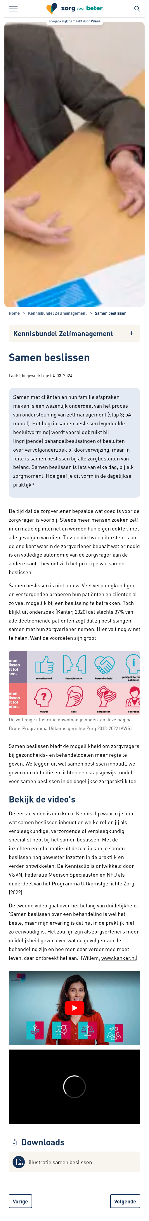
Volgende (125, 1201)
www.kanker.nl (118, 957)
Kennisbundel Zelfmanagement (63, 333)
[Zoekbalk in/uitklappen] (137, 8)
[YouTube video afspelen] (74, 1008)
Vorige (20, 1201)
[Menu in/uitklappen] (13, 9)
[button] (74, 683)
